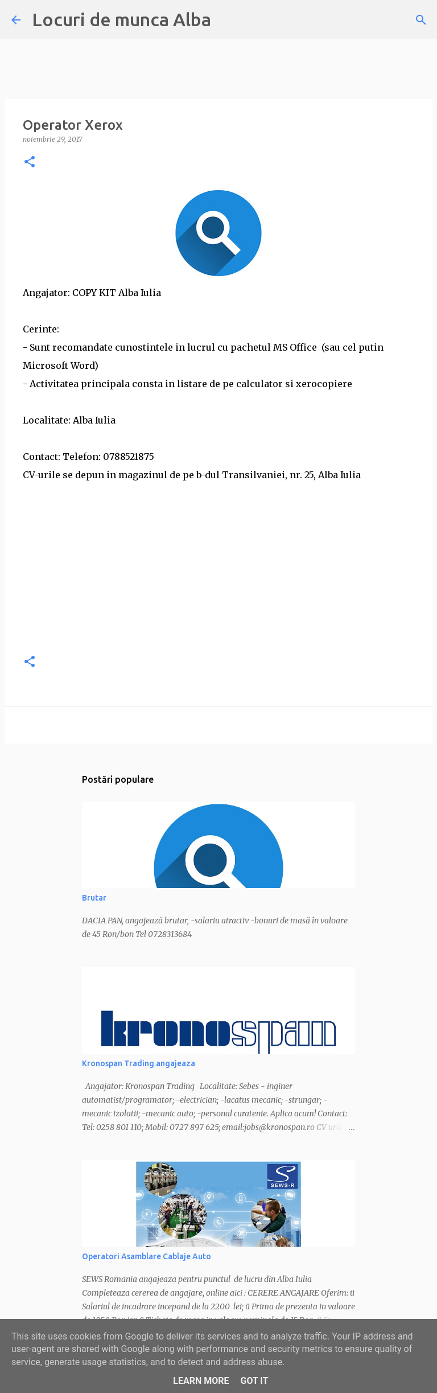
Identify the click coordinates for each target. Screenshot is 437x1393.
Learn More (201, 1380)
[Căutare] (421, 20)
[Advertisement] (218, 563)
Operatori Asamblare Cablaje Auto (146, 1256)
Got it (254, 1380)
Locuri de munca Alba (121, 19)
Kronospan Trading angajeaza (138, 1063)
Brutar (94, 897)
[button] (29, 162)
